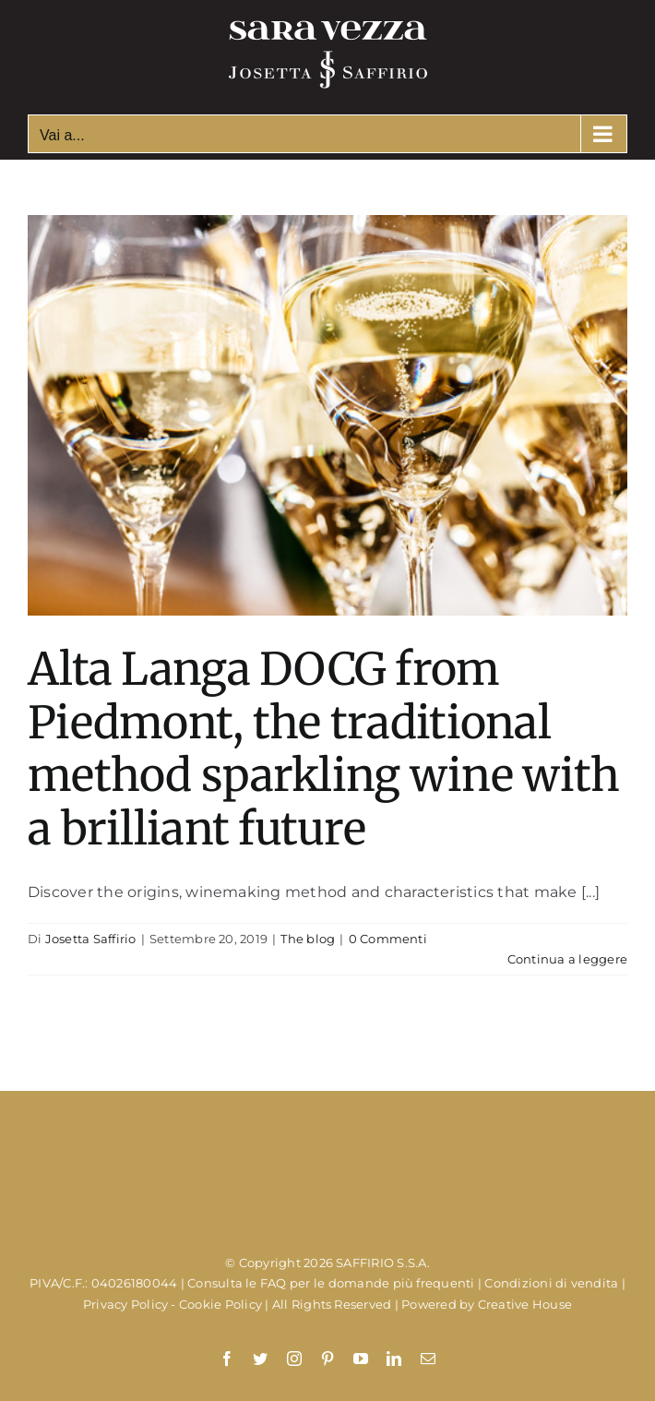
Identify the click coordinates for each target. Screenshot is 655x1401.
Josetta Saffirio (91, 938)
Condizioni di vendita (551, 1282)
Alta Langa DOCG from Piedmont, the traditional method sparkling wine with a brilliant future (323, 748)
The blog (307, 938)
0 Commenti (388, 938)
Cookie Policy (220, 1304)
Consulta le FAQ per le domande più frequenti (331, 1282)
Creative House (525, 1304)
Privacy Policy (125, 1304)
